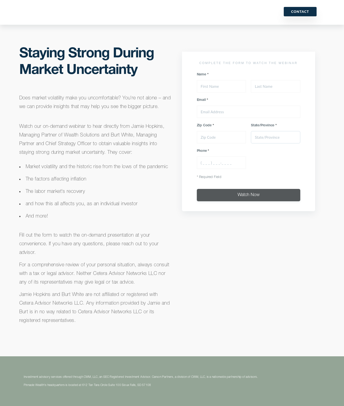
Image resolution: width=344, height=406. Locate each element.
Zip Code (205, 125)
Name (203, 74)
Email (202, 100)
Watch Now (249, 195)
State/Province (264, 125)
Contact (300, 11)
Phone (203, 151)
